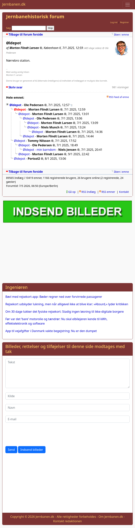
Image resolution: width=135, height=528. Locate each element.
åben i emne (121, 34)
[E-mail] (67, 419)
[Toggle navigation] (127, 4)
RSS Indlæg (89, 192)
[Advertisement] (67, 252)
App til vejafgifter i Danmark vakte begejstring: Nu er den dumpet (51, 331)
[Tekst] (67, 373)
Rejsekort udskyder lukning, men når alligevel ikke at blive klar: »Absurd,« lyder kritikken (66, 304)
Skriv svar (15, 87)
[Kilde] (67, 396)
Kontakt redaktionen (67, 521)
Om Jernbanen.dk (111, 517)
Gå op (72, 192)
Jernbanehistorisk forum (35, 16)
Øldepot (15, 105)
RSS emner (108, 192)
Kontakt (124, 192)
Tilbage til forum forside (26, 34)
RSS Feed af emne (119, 97)
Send (11, 450)
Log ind (113, 22)
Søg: (8, 28)
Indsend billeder (31, 450)
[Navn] (67, 407)
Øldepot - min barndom (39, 150)
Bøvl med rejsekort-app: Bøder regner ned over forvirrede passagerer (53, 297)
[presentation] (33, 434)
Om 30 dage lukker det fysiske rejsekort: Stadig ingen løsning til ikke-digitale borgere (64, 312)
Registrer (124, 22)
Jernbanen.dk (13, 4)
